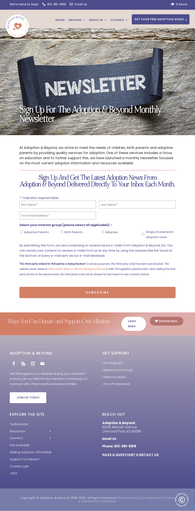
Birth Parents (74, 232)
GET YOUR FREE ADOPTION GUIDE (159, 19)
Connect (117, 20)
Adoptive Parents (36, 232)
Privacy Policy (129, 498)
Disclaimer (109, 501)
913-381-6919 (54, 4)
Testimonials (19, 424)
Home (60, 20)
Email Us (78, 4)
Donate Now (168, 321)
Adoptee (111, 232)
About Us (96, 20)
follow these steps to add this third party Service (76, 268)
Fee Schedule (20, 445)
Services (74, 20)
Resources (17, 431)
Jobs (13, 473)
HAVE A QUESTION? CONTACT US (130, 455)
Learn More (132, 324)
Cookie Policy (152, 498)
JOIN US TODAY (28, 398)
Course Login (19, 466)
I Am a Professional (116, 384)
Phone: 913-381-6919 (119, 446)
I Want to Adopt (114, 377)
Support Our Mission (24, 459)
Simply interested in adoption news (160, 234)
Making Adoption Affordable (31, 452)
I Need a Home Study (117, 370)
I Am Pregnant (112, 363)
